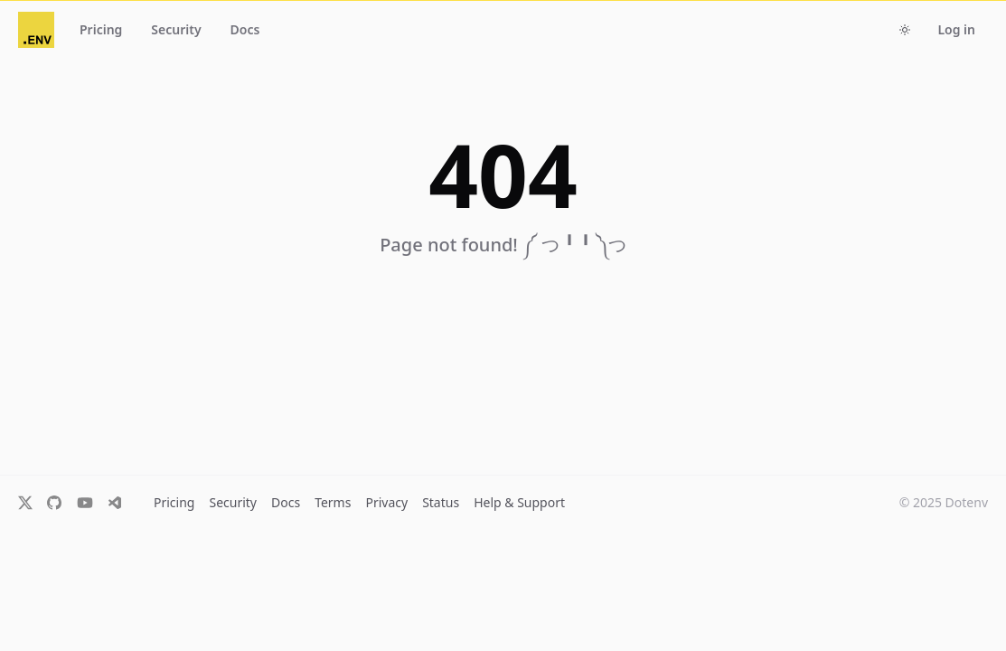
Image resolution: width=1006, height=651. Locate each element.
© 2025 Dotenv (943, 502)
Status (440, 502)
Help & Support (519, 502)
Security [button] (176, 29)
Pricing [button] (101, 29)
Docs (285, 502)
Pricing (174, 502)
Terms (333, 502)
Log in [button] (956, 29)
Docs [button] (245, 29)
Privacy (386, 502)
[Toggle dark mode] (904, 30)
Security (233, 502)
